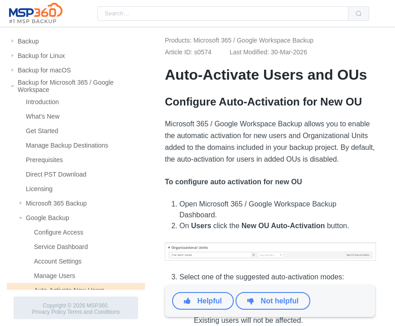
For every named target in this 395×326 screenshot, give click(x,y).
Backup (28, 41)
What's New (42, 116)
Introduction (42, 101)
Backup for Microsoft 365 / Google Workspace (66, 86)
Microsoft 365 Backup (56, 203)
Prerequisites (44, 159)
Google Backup (47, 217)
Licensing (39, 188)
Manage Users (54, 275)
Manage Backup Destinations (67, 145)
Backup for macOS (44, 70)
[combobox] (222, 13)
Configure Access (58, 232)
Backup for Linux (41, 55)
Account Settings (58, 261)
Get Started (42, 130)
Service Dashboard (61, 246)
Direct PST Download (56, 174)
